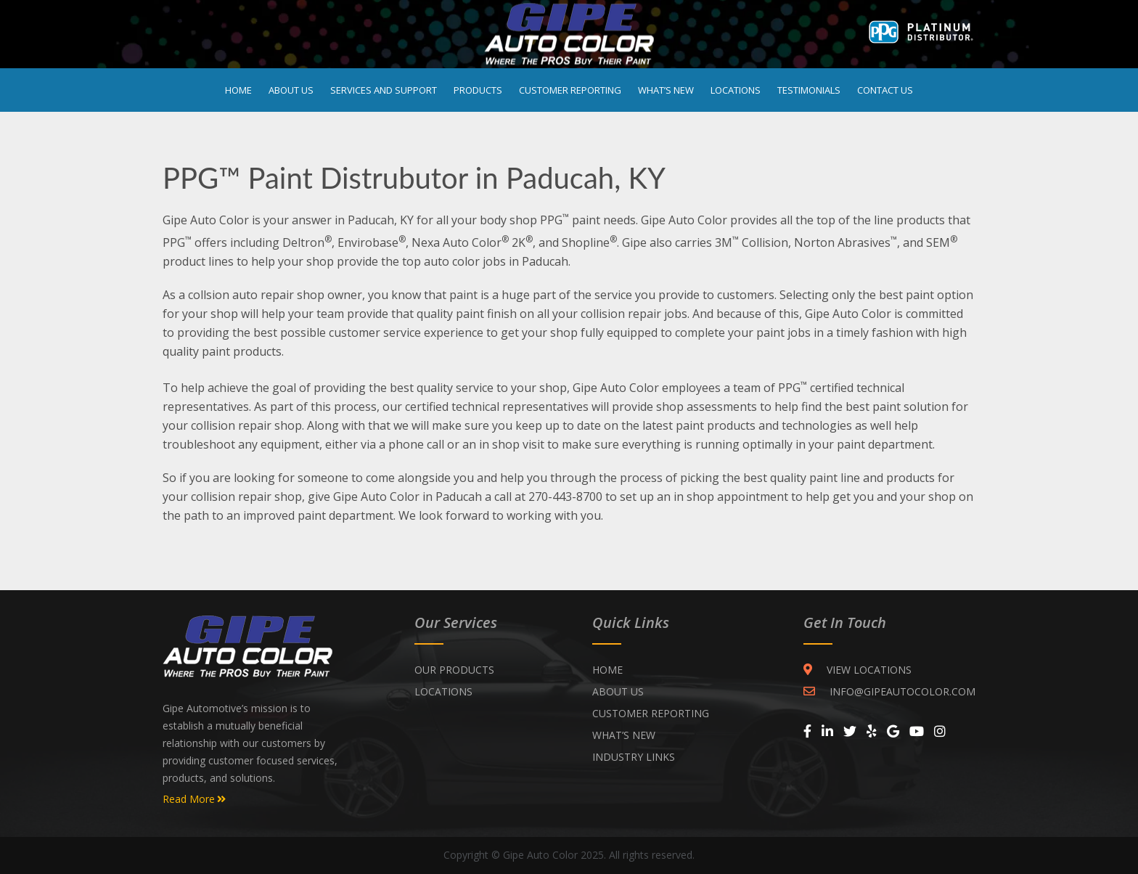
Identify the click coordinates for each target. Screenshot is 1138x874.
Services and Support (383, 90)
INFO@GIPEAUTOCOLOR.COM (889, 691)
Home (238, 90)
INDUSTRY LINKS (633, 757)
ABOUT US (618, 691)
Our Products (454, 670)
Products (478, 90)
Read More (194, 799)
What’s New (666, 90)
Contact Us (885, 90)
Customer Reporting (570, 90)
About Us (291, 90)
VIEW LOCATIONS (857, 670)
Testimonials (808, 90)
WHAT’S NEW (623, 735)
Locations (736, 90)
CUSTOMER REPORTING (650, 713)
